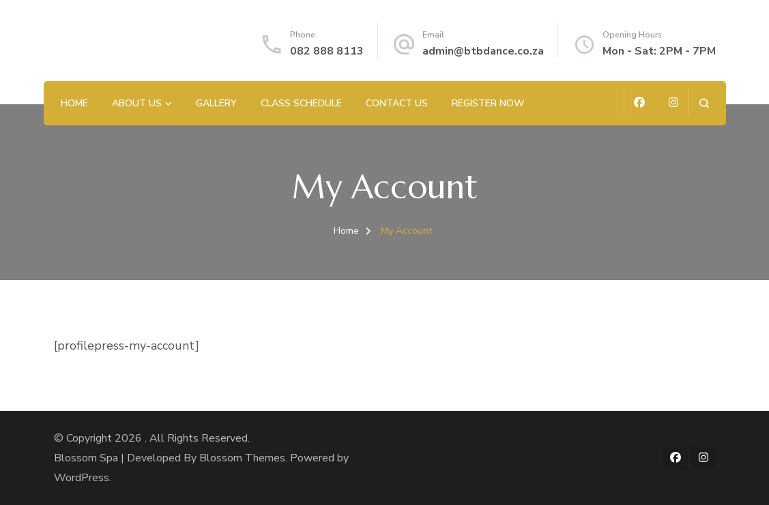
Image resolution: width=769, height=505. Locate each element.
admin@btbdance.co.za (483, 51)
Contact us (397, 103)
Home (74, 103)
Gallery (216, 103)
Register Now (488, 103)
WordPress (81, 477)
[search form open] (703, 103)
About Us (137, 103)
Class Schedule (301, 103)
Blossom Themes (242, 457)
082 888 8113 (327, 51)
